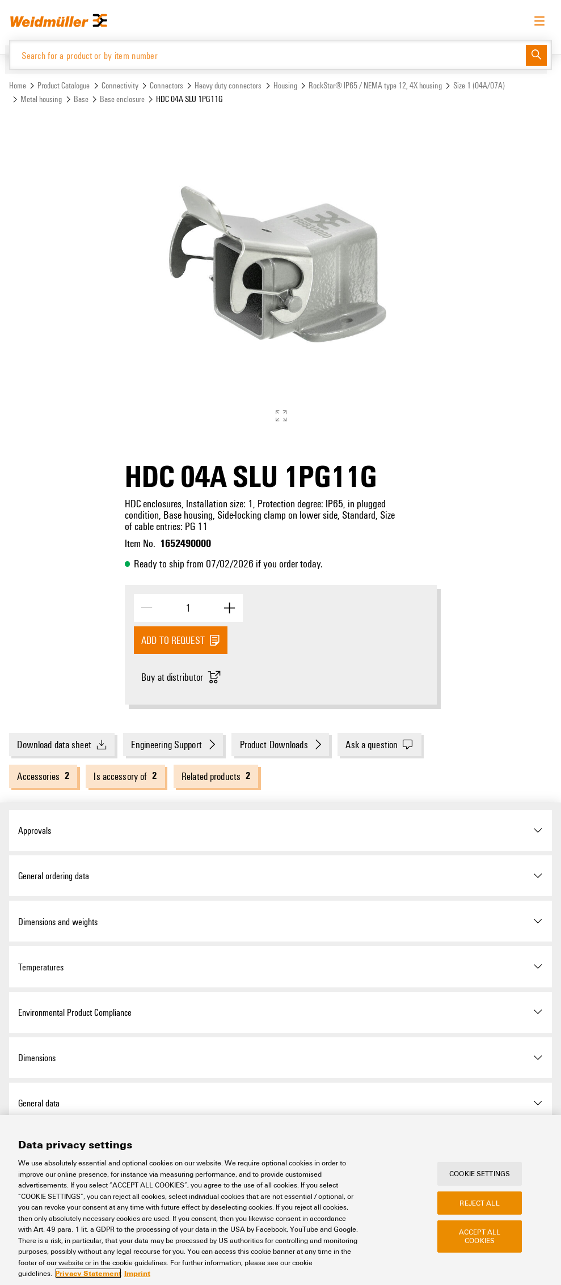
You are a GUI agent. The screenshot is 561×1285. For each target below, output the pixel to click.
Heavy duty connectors (228, 85)
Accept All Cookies (479, 1236)
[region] (280, 1200)
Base (81, 99)
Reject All (479, 1202)
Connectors (166, 85)
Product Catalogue (63, 85)
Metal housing (41, 99)
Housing (285, 85)
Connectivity (120, 85)
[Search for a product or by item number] (268, 55)
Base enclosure (122, 99)
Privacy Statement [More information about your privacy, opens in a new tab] (88, 1273)
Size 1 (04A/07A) (479, 85)
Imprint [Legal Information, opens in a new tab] (137, 1273)
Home (17, 85)
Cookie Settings (479, 1173)
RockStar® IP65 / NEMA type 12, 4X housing (375, 85)
